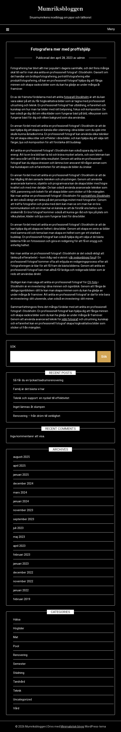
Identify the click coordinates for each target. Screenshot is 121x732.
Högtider (18, 628)
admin (81, 58)
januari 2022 (21, 590)
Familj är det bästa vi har (29, 389)
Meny (111, 29)
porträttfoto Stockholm (95, 195)
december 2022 (23, 572)
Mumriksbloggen (60, 8)
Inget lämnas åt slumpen (29, 407)
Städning (18, 673)
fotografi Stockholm (76, 97)
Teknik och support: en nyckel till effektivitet (41, 398)
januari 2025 (21, 474)
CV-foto (92, 282)
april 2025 (19, 465)
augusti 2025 (21, 457)
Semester (19, 664)
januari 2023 (21, 563)
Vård (16, 708)
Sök (13, 346)
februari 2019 (21, 599)
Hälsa (16, 619)
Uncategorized (22, 699)
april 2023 (19, 546)
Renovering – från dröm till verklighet (36, 416)
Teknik (17, 690)
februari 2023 (21, 554)
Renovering (20, 655)
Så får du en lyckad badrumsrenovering (38, 380)
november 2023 (23, 510)
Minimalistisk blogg (72, 726)
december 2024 (23, 483)
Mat (15, 637)
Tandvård (19, 681)
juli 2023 (18, 528)
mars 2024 (20, 492)
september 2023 (23, 519)
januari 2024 (21, 501)
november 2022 (23, 581)
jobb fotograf (70, 319)
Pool (16, 646)
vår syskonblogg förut (82, 257)
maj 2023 (19, 537)
